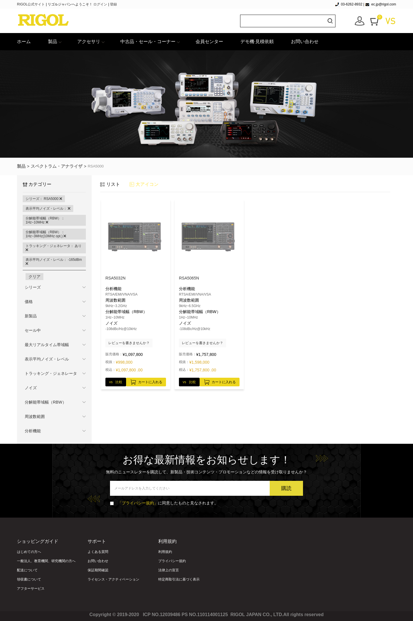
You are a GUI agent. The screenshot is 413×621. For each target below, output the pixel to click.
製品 (52, 41)
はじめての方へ (29, 552)
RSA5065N (189, 278)
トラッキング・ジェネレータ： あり (54, 248)
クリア (34, 276)
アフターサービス (31, 589)
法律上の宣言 (168, 570)
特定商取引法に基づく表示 (179, 579)
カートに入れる (146, 381)
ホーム (24, 41)
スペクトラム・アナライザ (56, 166)
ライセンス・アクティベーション (113, 579)
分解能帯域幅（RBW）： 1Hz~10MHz (45, 220)
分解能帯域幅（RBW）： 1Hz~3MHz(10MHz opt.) (46, 234)
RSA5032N (115, 278)
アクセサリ (88, 41)
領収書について (29, 579)
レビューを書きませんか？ (129, 343)
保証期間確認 (98, 570)
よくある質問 (98, 552)
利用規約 (165, 552)
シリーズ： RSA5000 (44, 199)
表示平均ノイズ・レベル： (48, 209)
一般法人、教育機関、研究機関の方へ (46, 561)
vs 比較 (115, 382)
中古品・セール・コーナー (147, 41)
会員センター (209, 41)
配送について (27, 570)
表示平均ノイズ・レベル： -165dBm (54, 262)
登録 (113, 4)
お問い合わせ (305, 41)
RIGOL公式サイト (31, 4)
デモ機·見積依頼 (257, 41)
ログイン (100, 4)
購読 (286, 488)
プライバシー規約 (172, 561)
